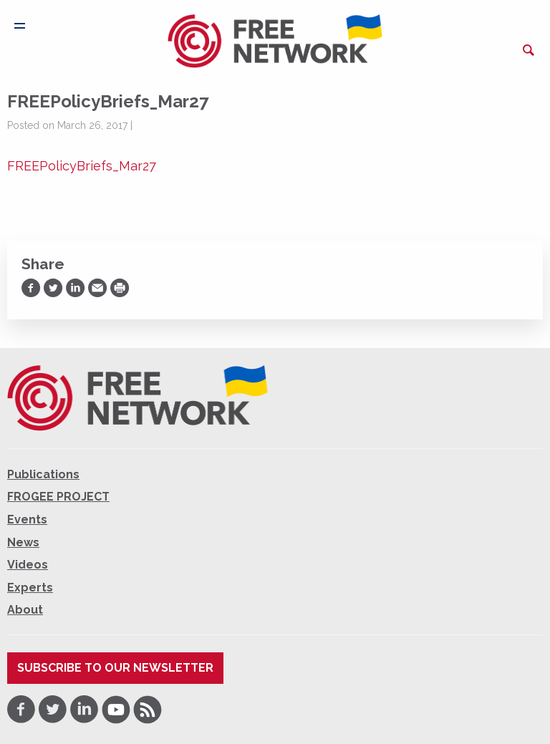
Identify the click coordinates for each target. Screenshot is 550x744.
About (25, 610)
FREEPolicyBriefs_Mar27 (81, 165)
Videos (27, 564)
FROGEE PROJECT (58, 496)
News (23, 542)
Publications (43, 474)
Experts (30, 587)
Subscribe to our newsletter (115, 668)
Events (27, 519)
